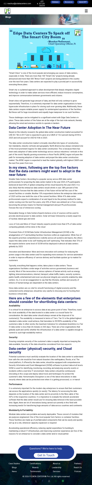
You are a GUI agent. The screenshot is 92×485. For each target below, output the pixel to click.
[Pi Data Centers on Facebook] (42, 481)
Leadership (56, 467)
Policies (77, 471)
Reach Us (78, 467)
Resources (69, 2)
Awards (35, 467)
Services (56, 471)
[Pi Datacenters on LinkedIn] (29, 481)
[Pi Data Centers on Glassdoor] (63, 481)
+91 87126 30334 (42, 3)
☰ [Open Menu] (86, 11)
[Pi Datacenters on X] (36, 481)
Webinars (55, 2)
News (14, 471)
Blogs (14, 467)
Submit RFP (83, 2)
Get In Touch (46, 455)
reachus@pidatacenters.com (19, 4)
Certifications (35, 464)
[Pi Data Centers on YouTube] (49, 481)
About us (56, 464)
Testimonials (35, 471)
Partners (77, 464)
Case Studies (14, 464)
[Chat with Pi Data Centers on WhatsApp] (56, 481)
